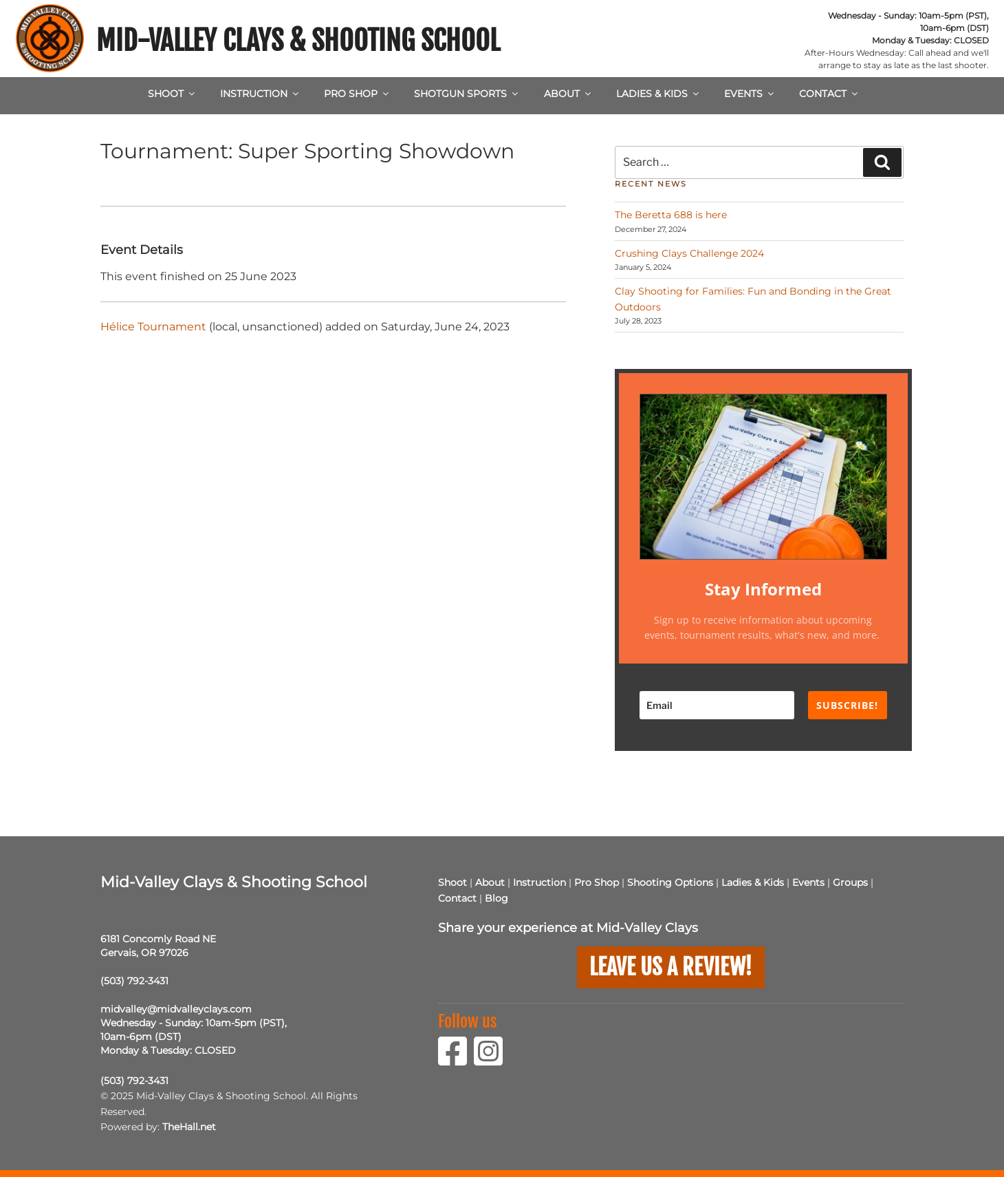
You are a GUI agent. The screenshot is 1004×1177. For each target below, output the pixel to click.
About (568, 93)
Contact (829, 93)
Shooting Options (670, 882)
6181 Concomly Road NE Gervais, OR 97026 (158, 946)
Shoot (172, 93)
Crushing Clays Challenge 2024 (689, 253)
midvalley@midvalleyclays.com (176, 1009)
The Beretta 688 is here (671, 215)
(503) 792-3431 (134, 981)
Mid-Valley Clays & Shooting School (298, 40)
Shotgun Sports (467, 93)
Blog (496, 898)
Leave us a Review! (670, 967)
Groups (850, 882)
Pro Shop (357, 93)
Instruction (260, 93)
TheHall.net (189, 1127)
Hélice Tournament (153, 326)
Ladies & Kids (658, 93)
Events (750, 93)
